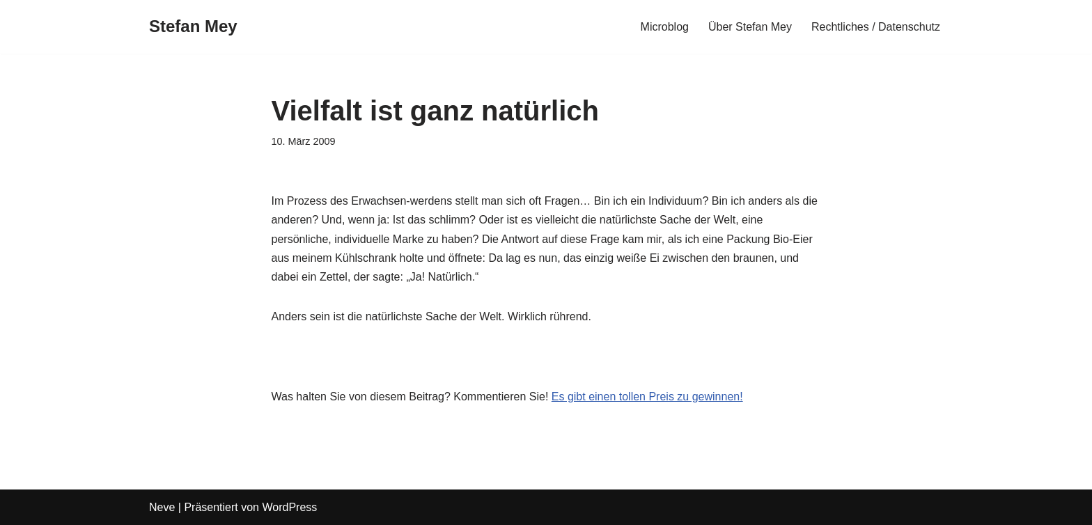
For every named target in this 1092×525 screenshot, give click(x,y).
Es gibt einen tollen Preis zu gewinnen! (647, 396)
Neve (162, 507)
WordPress (289, 507)
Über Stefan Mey (750, 27)
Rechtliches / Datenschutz (875, 27)
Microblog (665, 27)
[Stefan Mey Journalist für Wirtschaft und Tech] (193, 27)
